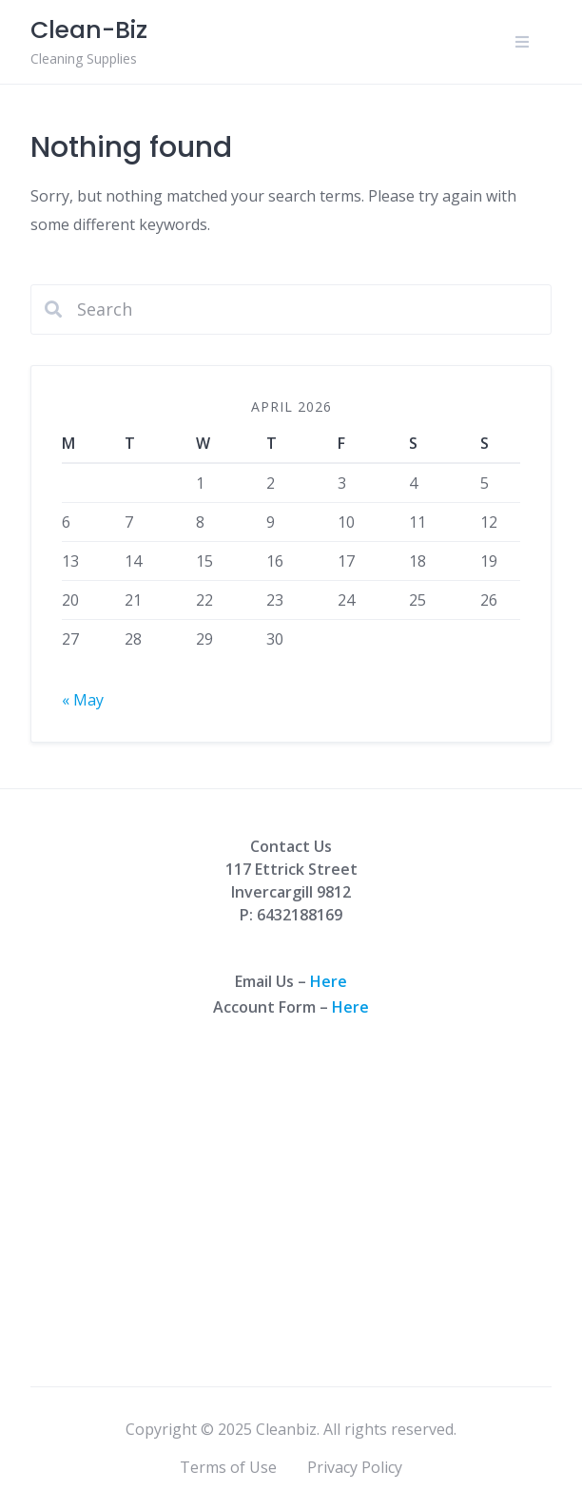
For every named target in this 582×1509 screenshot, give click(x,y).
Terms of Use (228, 1467)
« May (83, 699)
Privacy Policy (354, 1467)
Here (328, 981)
